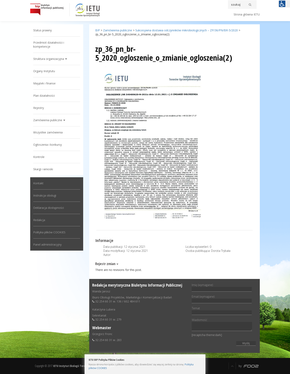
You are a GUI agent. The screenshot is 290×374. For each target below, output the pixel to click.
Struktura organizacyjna (48, 59)
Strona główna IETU (247, 14)
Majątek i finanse (44, 83)
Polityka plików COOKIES (49, 232)
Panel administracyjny (47, 244)
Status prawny (42, 30)
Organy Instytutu (44, 71)
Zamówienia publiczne (47, 120)
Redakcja (39, 220)
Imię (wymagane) (222, 287)
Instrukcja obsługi (44, 195)
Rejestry (38, 108)
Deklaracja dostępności (48, 208)
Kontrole (39, 157)
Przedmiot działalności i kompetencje (48, 44)
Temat (222, 310)
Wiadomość (222, 325)
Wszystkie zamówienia (48, 132)
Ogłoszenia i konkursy (47, 145)
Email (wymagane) (222, 299)
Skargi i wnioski (43, 169)
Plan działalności (44, 95)
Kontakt (38, 183)
